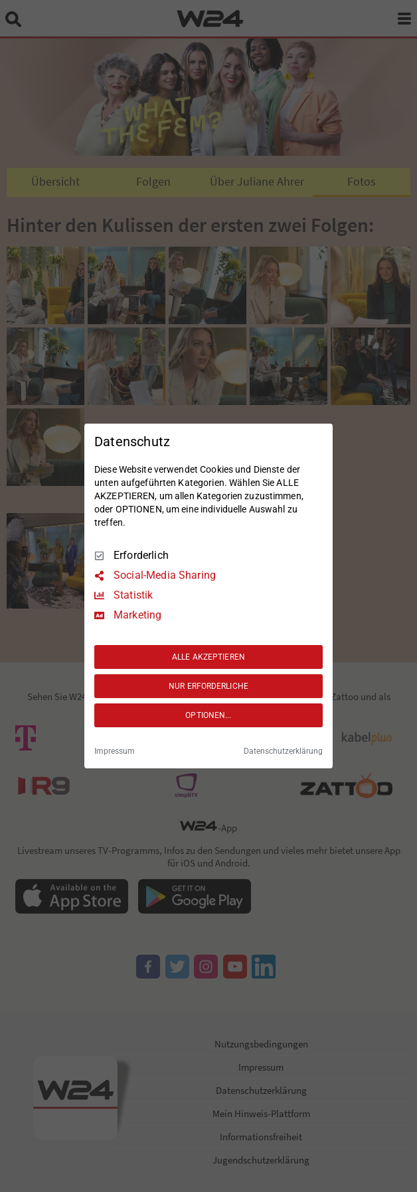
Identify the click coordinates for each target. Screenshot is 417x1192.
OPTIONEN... (208, 715)
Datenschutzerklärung (283, 751)
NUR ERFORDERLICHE (208, 686)
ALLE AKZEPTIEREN (208, 657)
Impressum (114, 751)
